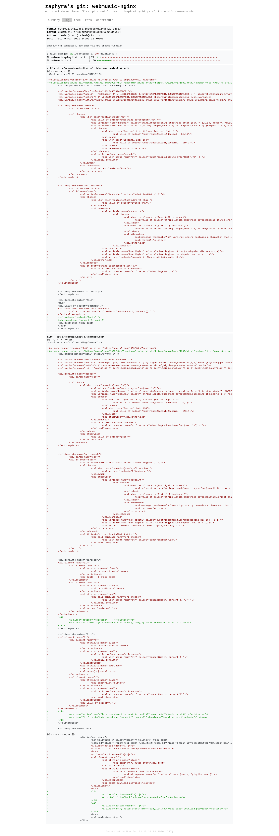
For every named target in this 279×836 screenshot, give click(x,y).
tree (77, 20)
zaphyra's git (65, 6)
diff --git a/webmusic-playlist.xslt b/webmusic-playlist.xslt (88, 68)
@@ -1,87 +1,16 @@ (58, 71)
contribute (104, 20)
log (66, 20)
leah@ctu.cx (90, 35)
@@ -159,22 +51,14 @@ (60, 734)
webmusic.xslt (61, 61)
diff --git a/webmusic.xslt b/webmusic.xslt (76, 336)
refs (88, 20)
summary (54, 20)
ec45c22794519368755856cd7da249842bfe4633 (89, 29)
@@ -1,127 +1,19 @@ (59, 339)
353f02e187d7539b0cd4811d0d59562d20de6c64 (89, 32)
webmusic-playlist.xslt (68, 57)
